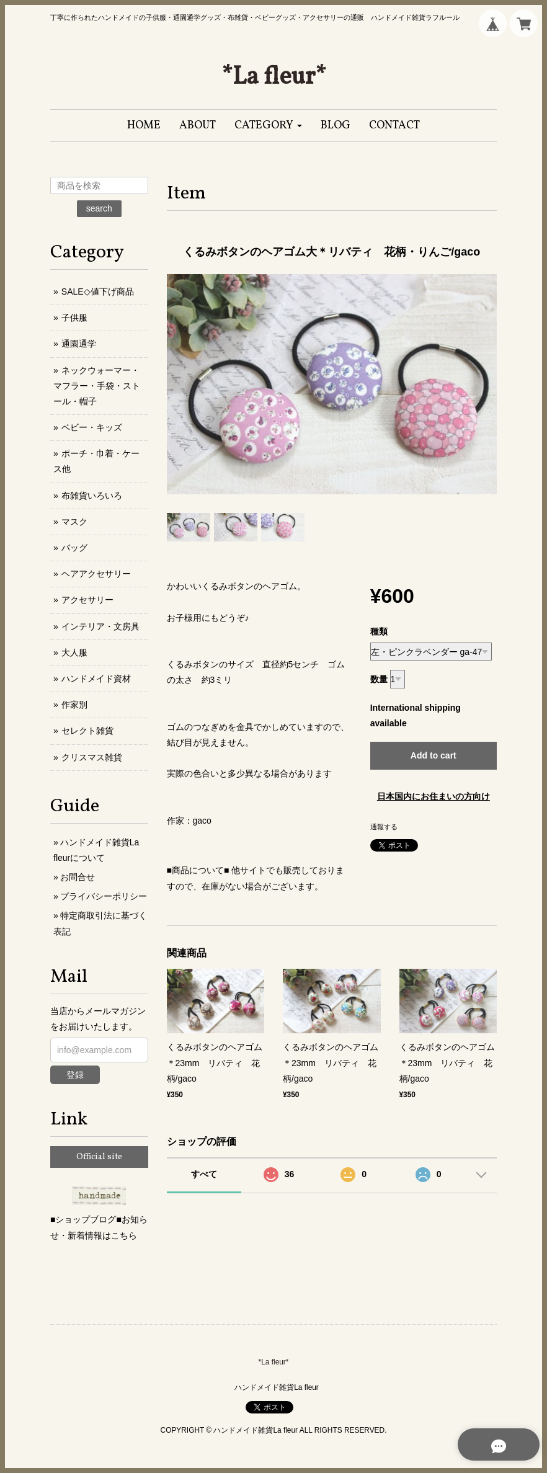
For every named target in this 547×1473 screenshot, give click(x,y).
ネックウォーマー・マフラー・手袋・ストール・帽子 (96, 385)
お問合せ (77, 877)
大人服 (74, 652)
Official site (99, 1157)
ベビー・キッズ (91, 427)
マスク (74, 522)
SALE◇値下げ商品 (97, 291)
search (99, 208)
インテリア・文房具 (100, 626)
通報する (384, 826)
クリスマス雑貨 (91, 757)
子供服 (74, 318)
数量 (379, 679)
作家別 (74, 705)
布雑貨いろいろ (91, 496)
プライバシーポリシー (103, 896)
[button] (268, 125)
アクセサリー (87, 600)
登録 (75, 1075)
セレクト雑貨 (87, 731)
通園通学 (78, 344)
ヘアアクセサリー (96, 574)
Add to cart (433, 755)
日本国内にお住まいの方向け (433, 796)
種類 (379, 631)
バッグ (74, 548)
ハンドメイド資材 (96, 678)
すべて (204, 1174)
